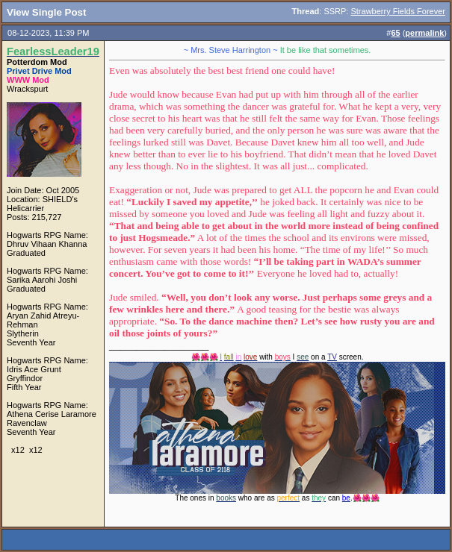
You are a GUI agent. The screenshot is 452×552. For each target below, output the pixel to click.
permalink (424, 32)
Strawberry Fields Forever (397, 11)
